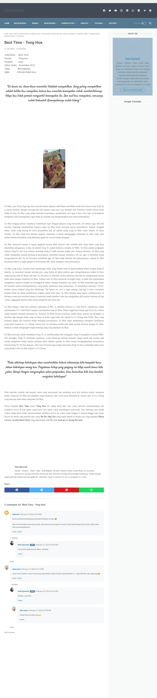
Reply (14, 532)
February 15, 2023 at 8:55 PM (47, 545)
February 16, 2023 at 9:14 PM (32, 569)
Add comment (9, 632)
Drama (35, 23)
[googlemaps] (138, 10)
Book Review (49, 23)
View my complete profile (133, 90)
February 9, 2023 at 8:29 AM (31, 514)
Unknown (16, 514)
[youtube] (115, 10)
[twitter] (109, 10)
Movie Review (20, 23)
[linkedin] (127, 10)
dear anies (16, 569)
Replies (15, 538)
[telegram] (144, 10)
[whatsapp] (132, 10)
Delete (19, 532)
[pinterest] (150, 10)
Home (6, 23)
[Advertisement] (54, 130)
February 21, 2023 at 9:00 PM (40, 610)
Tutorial (99, 23)
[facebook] (103, 10)
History (112, 23)
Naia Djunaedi (23, 545)
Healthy (84, 23)
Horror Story (68, 23)
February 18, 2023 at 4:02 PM (47, 591)
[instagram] (121, 10)
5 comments (21, 49)
